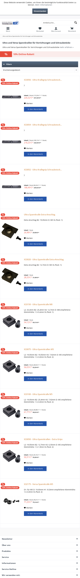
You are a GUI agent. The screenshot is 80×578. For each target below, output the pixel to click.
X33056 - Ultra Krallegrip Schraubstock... (43, 80)
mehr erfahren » (67, 47)
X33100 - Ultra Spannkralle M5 (38, 394)
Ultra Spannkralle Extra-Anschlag (39, 214)
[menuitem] (40, 17)
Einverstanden (40, 11)
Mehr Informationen (43, 5)
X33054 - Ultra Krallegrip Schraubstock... (43, 124)
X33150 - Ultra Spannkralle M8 (38, 304)
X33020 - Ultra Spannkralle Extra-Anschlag (44, 259)
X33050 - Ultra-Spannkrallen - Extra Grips (43, 439)
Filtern (7, 64)
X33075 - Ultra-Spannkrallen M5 (39, 349)
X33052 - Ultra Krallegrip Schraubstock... (43, 169)
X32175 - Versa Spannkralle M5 (38, 484)
